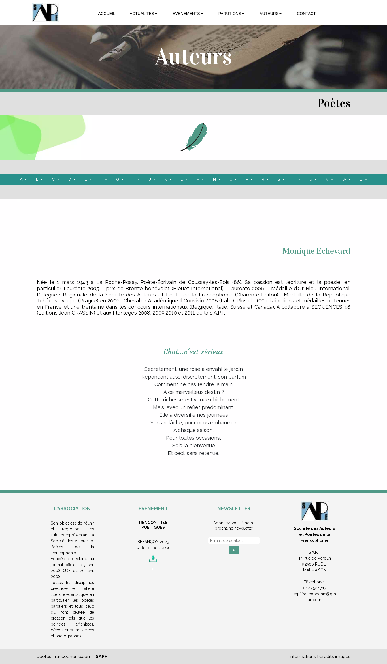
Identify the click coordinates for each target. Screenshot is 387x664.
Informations (302, 656)
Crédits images (334, 656)
